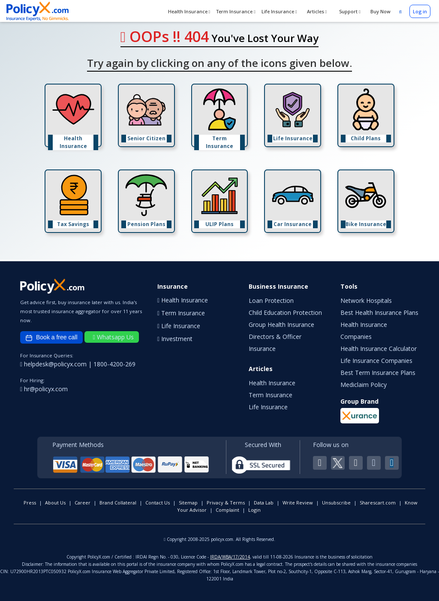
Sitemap (188, 502)
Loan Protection (271, 300)
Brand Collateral (117, 502)
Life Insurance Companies (376, 360)
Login (254, 510)
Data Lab (264, 502)
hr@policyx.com (44, 389)
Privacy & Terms (226, 502)
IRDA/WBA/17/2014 (230, 557)
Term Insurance (236, 11)
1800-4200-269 (114, 364)
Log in (420, 11)
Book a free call (51, 337)
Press (30, 502)
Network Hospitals (366, 300)
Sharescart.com (378, 502)
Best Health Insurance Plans (379, 312)
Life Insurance (279, 11)
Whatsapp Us (113, 337)
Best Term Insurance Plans (377, 372)
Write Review (298, 502)
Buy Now (380, 11)
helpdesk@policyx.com (54, 364)
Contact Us (157, 502)
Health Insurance (189, 11)
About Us (55, 502)
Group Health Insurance (281, 324)
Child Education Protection (285, 312)
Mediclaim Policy (363, 385)
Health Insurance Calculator (378, 348)
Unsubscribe (336, 502)
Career (82, 502)
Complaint (227, 510)
